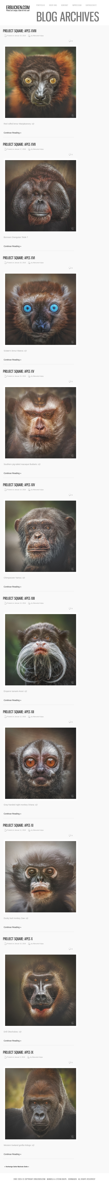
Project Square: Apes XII (18, 712)
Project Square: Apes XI (18, 825)
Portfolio (40, 5)
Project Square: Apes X (18, 939)
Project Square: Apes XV (18, 371)
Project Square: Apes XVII (19, 144)
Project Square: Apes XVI (19, 258)
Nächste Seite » (23, 1166)
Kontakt (64, 5)
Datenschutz (91, 5)
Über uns (53, 5)
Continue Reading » (12, 133)
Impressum (76, 5)
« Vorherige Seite (10, 1166)
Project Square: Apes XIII (19, 598)
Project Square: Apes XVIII (19, 31)
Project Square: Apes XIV (19, 485)
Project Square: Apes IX (18, 1052)
